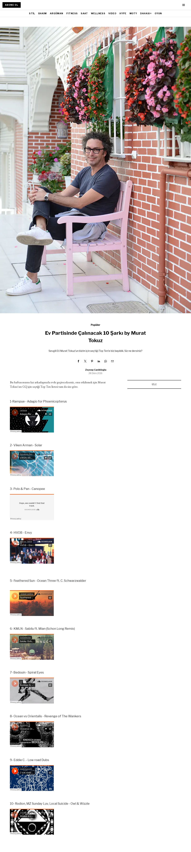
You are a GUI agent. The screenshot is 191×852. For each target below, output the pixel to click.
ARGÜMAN (56, 13)
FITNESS (72, 13)
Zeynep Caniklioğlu (95, 369)
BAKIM (42, 13)
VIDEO (112, 13)
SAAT (84, 13)
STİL (32, 13)
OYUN (158, 13)
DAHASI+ (146, 13)
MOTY (133, 13)
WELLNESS (98, 13)
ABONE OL (11, 5)
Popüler (95, 324)
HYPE (123, 13)
